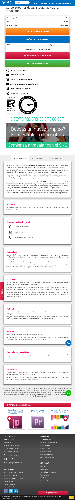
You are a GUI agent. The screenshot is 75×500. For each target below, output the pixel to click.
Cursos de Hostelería (10, 475)
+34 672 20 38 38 (14, 459)
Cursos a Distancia (10, 484)
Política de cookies (45, 448)
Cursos (36, 3)
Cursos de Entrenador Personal (13, 472)
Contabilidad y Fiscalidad (48, 472)
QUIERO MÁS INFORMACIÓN (37, 55)
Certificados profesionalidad (48, 442)
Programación (44, 481)
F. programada (63, 3)
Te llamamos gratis (37, 63)
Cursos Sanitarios (9, 487)
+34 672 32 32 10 (13, 455)
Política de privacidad (46, 454)
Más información (15, 498)
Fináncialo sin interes (38, 39)
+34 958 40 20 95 (13, 451)
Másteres (43, 466)
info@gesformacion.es (15, 463)
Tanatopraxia (44, 475)
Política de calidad (45, 451)
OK (71, 497)
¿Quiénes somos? (45, 439)
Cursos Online (8, 481)
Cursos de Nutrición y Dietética (13, 478)
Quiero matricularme (37, 31)
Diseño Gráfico (45, 478)
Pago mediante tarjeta (47, 457)
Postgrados (44, 469)
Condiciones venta (45, 445)
